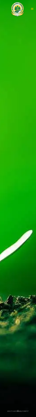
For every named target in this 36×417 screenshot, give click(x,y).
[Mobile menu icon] (32, 9)
